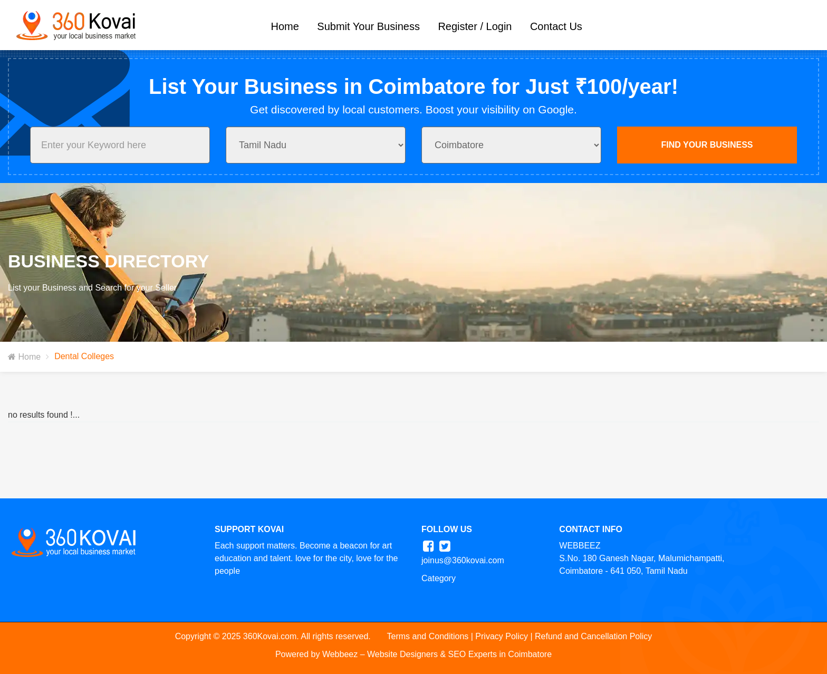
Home (285, 26)
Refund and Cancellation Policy (593, 636)
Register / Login (475, 26)
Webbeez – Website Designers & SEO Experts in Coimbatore (437, 654)
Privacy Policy (501, 636)
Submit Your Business (368, 26)
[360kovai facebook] (428, 546)
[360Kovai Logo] (73, 24)
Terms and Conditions (428, 636)
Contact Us (556, 26)
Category (438, 578)
